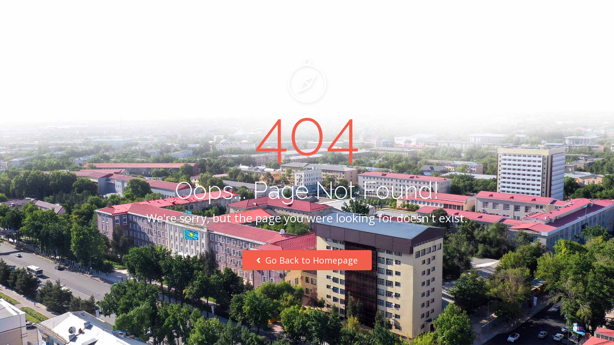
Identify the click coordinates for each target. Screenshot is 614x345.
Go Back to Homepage (307, 260)
